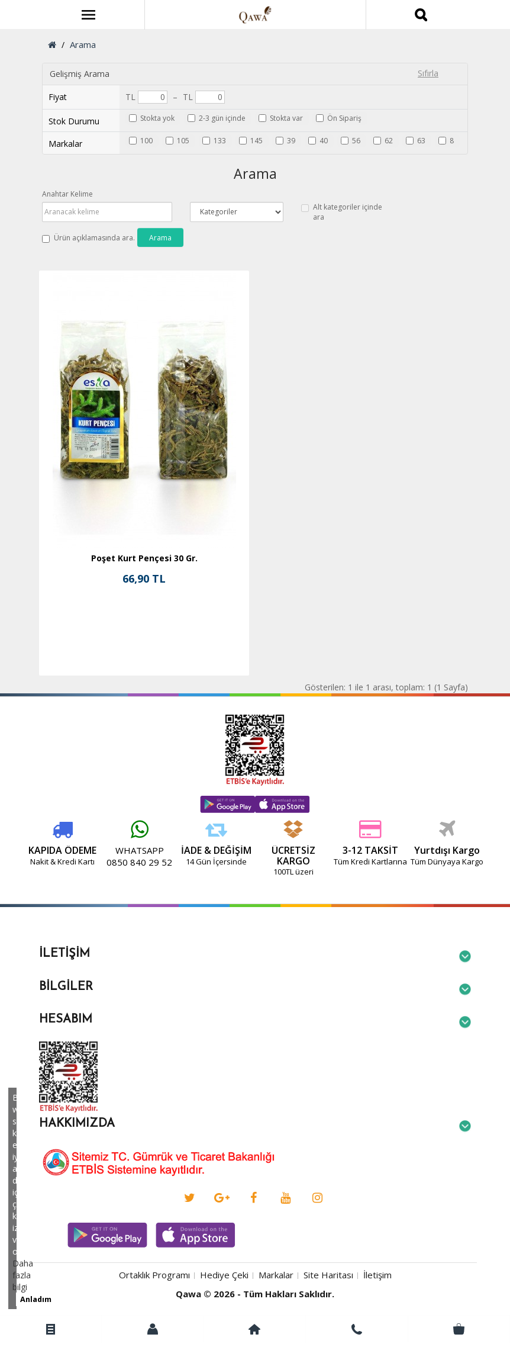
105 (183, 141)
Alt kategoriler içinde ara (341, 212)
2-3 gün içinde (222, 118)
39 (291, 141)
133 (220, 141)
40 (323, 141)
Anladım (35, 1299)
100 (146, 141)
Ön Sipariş (344, 118)
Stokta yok (157, 118)
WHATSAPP (88, 850)
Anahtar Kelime (67, 194)
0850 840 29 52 (88, 862)
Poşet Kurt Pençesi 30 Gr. (144, 558)
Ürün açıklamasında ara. (88, 238)
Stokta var (286, 118)
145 (256, 141)
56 (356, 141)
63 (421, 141)
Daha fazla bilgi (22, 1275)
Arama (83, 44)
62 (389, 141)
